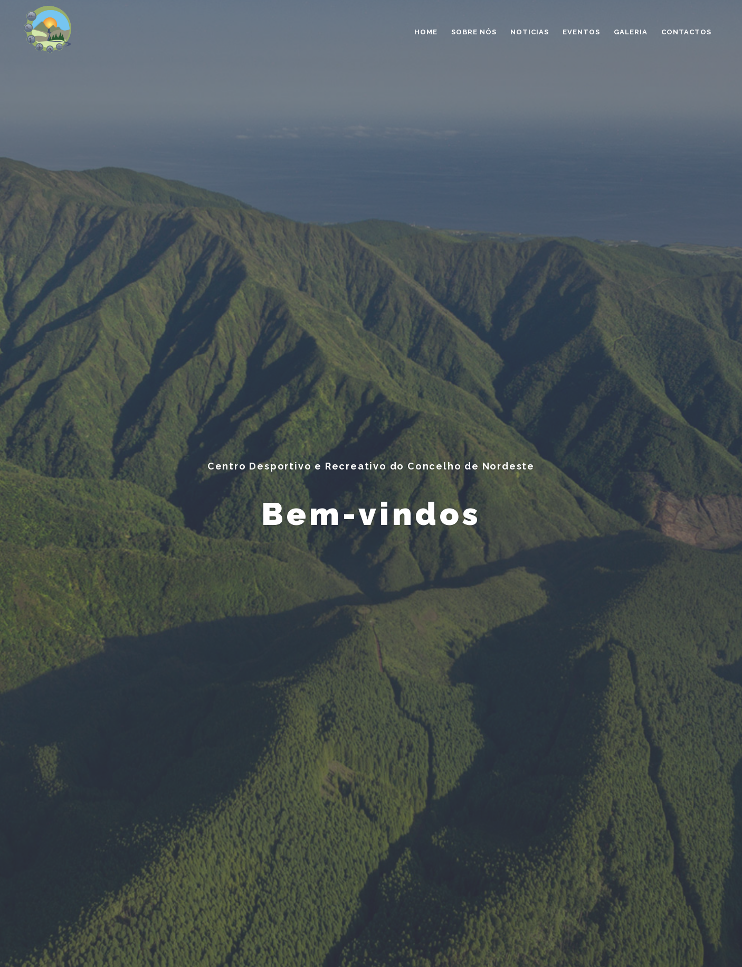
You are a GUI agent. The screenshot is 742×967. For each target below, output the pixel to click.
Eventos (581, 32)
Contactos (686, 32)
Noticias (529, 32)
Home (425, 32)
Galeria (631, 32)
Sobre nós (474, 32)
